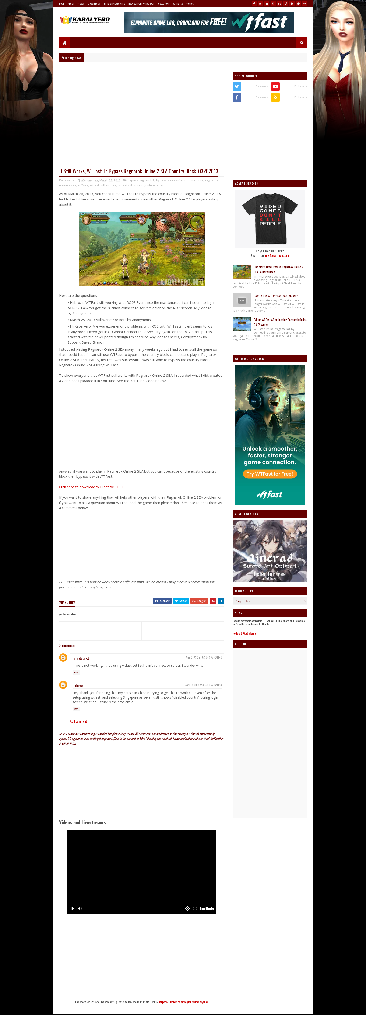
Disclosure (163, 3)
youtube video (154, 185)
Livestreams (94, 3)
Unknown (78, 685)
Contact (190, 3)
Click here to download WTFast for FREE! (91, 486)
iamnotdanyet (81, 658)
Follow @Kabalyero (244, 633)
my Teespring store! (277, 255)
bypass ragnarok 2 (141, 180)
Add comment (78, 721)
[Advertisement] (141, 543)
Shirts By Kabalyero (114, 3)
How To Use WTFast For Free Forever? (276, 295)
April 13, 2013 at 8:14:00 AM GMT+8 (203, 685)
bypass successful (169, 180)
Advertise (178, 3)
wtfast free (108, 185)
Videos (80, 3)
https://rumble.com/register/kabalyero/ (183, 1001)
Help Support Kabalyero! (141, 3)
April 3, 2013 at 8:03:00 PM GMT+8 (204, 657)
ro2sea (83, 185)
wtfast (94, 185)
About (71, 3)
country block (193, 180)
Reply (76, 672)
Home (61, 3)
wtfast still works (130, 185)
